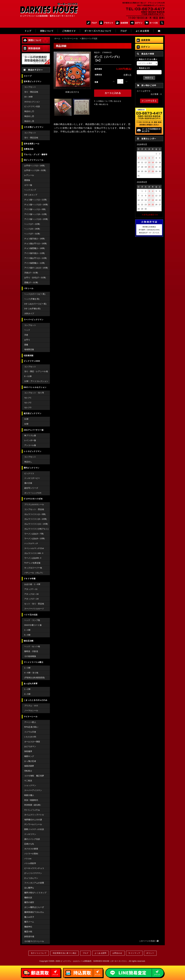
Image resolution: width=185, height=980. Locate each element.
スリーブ (28, 76)
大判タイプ (29, 313)
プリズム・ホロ (31, 706)
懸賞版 (27, 180)
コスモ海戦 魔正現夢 (34, 776)
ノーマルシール (31, 710)
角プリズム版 (30, 435)
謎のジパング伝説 (32, 839)
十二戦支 (28, 781)
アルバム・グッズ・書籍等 (35, 154)
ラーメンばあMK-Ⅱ (33, 558)
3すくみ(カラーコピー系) (35, 304)
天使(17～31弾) (31, 273)
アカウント (106, 22)
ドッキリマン (30, 834)
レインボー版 (30, 440)
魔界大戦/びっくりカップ (35, 893)
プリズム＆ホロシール (34, 504)
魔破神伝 (28, 927)
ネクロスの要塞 (31, 849)
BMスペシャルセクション (35, 387)
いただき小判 (30, 737)
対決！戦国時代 (31, 800)
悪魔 (26, 345)
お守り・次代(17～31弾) (35, 277)
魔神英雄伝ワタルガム (34, 912)
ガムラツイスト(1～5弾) (35, 514)
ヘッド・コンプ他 (32, 620)
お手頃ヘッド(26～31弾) (35, 170)
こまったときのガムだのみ (35, 700)
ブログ (91, 22)
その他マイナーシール (34, 941)
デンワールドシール (33, 824)
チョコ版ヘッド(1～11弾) (35, 200)
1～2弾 (27, 689)
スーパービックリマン (33, 319)
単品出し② (29, 116)
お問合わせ (117, 953)
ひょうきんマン (31, 878)
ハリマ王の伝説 (30, 615)
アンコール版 (30, 445)
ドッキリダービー (32, 478)
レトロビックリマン (32, 451)
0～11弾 (28, 376)
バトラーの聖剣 (31, 854)
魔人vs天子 (29, 917)
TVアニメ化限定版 (32, 563)
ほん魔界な (29, 888)
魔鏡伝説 (28, 897)
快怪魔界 (28, 751)
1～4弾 (27, 630)
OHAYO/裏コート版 (33, 625)
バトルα (27, 858)
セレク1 (27, 398)
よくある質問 (100, 953)
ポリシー (150, 953)
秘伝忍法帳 (29, 641)
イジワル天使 (30, 732)
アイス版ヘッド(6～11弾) (35, 214)
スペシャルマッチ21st (34, 548)
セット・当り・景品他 (34, 604)
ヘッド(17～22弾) (32, 224)
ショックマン (30, 785)
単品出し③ (29, 121)
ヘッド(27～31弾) (32, 234)
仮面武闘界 (29, 766)
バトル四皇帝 (30, 863)
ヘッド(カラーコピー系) (34, 294)
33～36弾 (28, 97)
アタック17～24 (31, 599)
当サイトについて (39, 953)
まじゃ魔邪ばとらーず (34, 907)
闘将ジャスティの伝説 (34, 829)
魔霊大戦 (28, 932)
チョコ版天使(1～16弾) (34, 239)
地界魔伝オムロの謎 (33, 820)
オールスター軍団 (32, 742)
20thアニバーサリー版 (34, 430)
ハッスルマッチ (31, 543)
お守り (27, 340)
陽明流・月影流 (31, 651)
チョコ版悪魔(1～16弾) (34, 248)
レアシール (29, 175)
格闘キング (29, 756)
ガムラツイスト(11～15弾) (36, 524)
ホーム (57, 38)
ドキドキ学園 (30, 579)
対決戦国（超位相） (33, 805)
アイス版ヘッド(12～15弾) (36, 219)
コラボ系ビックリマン (33, 127)
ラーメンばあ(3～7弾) (34, 534)
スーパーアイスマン (33, 790)
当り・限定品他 (31, 92)
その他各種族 (30, 656)
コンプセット (30, 87)
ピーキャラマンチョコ (34, 868)
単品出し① (29, 111)
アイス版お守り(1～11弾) (35, 258)
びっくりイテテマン (33, 873)
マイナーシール (30, 716)
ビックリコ (29, 473)
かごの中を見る (149, 101)
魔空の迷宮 (29, 902)
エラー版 (28, 185)
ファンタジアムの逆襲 (34, 883)
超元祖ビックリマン (32, 413)
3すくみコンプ (30, 195)
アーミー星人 (30, 722)
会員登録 (121, 22)
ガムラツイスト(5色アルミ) (36, 529)
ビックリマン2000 (32, 361)
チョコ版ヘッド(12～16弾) (36, 204)
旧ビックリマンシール (33, 160)
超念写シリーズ (31, 488)
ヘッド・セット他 (32, 646)
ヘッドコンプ (30, 190)
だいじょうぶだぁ (32, 810)
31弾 (26, 419)
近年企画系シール (31, 144)
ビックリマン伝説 (32, 106)
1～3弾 (27, 668)
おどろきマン (30, 746)
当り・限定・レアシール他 (36, 371)
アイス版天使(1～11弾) (34, 253)
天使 (26, 335)
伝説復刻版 (29, 355)
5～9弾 (27, 635)
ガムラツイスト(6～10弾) (35, 519)
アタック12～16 (31, 594)
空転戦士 (28, 771)
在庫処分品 (29, 149)
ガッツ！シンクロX (32, 493)
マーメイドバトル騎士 (33, 662)
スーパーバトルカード (34, 609)
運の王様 (28, 483)
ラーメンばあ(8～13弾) (34, 538)
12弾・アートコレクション (36, 381)
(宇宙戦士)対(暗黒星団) (34, 678)
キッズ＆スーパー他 (33, 568)
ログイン (136, 22)
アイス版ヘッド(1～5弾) (35, 209)
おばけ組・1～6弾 (32, 584)
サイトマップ (134, 953)
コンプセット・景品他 (34, 509)
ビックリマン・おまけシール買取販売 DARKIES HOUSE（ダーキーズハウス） (94, 961)
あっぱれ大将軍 (30, 683)
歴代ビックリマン (31, 468)
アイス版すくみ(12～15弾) (36, 268)
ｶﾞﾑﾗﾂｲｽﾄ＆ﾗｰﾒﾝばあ (33, 499)
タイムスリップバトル (34, 815)
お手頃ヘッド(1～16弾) (34, 166)
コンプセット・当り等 (34, 393)
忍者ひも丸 (29, 844)
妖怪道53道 (29, 936)
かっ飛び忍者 (30, 761)
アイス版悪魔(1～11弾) (34, 263)
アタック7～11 (30, 589)
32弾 (26, 424)
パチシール (29, 288)
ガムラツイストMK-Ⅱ (34, 553)
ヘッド (27, 330)
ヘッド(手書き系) (31, 299)
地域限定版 (29, 349)
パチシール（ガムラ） (34, 573)
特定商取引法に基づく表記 (64, 953)
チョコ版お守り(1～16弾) (35, 243)
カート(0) (151, 22)
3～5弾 (27, 694)
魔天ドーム (29, 922)
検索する (149, 77)
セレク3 (27, 407)
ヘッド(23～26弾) (32, 229)
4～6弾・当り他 (31, 673)
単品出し (28, 462)
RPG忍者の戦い (31, 727)
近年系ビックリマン (32, 81)
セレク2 (27, 402)
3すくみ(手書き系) (32, 309)
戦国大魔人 (29, 795)
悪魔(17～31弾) (31, 282)
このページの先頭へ (149, 941)
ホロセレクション (32, 102)
